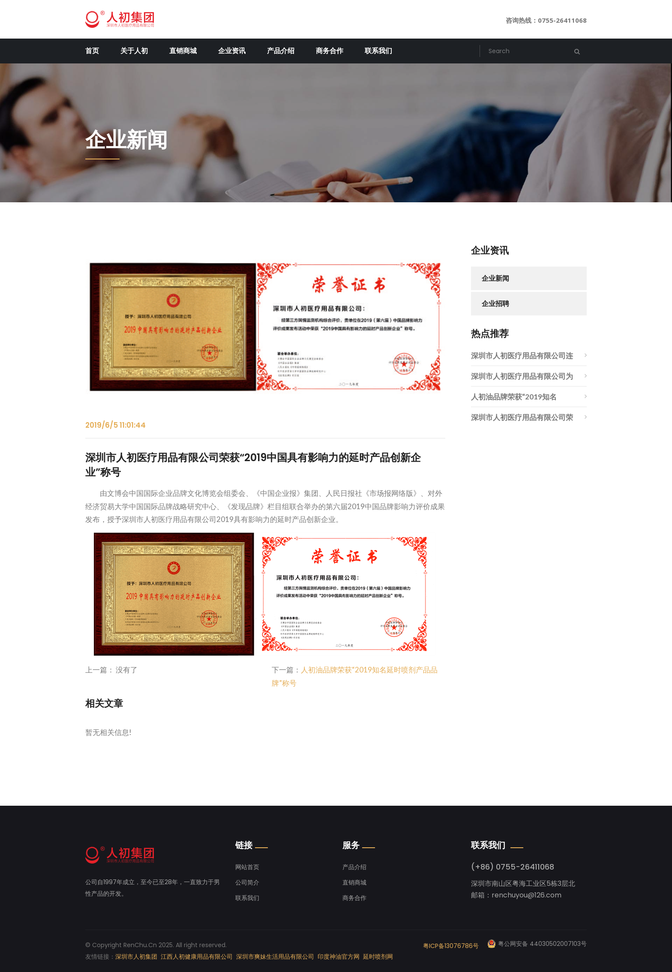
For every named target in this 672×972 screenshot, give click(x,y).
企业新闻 (495, 278)
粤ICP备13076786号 (451, 946)
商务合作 (329, 51)
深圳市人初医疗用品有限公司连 (522, 355)
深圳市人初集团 (136, 956)
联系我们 (378, 51)
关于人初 (134, 51)
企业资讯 (232, 51)
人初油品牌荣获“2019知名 (514, 396)
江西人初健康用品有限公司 (197, 956)
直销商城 (183, 51)
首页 (92, 51)
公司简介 (247, 882)
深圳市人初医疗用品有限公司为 (522, 376)
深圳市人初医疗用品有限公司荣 (522, 417)
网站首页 (247, 867)
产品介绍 (280, 51)
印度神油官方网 (339, 956)
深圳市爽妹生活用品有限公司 (275, 956)
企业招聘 (495, 304)
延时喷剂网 (378, 956)
